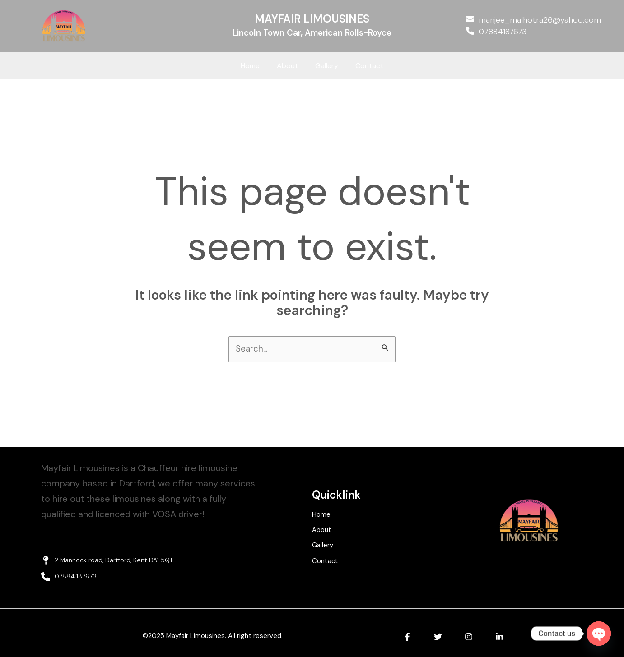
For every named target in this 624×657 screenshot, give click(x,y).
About (288, 65)
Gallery (325, 65)
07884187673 (502, 31)
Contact (365, 65)
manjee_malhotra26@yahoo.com (540, 19)
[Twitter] (438, 638)
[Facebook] (407, 638)
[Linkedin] (499, 638)
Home (254, 65)
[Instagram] (469, 638)
